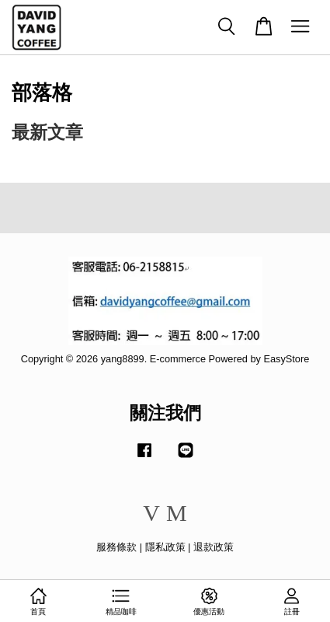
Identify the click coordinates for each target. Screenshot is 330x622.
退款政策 (213, 547)
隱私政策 (165, 547)
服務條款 (116, 547)
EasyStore (286, 359)
